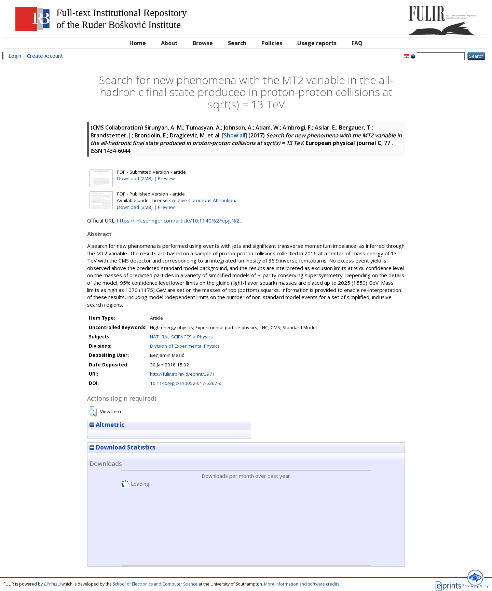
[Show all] (234, 135)
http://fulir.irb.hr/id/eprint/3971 (182, 374)
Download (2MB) (135, 178)
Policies (271, 43)
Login (15, 55)
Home (137, 43)
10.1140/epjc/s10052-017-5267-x (185, 383)
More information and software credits (301, 584)
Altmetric (107, 425)
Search (237, 43)
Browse (203, 43)
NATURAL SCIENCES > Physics (181, 337)
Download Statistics (122, 447)
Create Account (45, 55)
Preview (166, 178)
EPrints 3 (52, 584)
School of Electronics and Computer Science (155, 584)
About (169, 43)
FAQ (357, 43)
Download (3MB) (135, 207)
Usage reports (317, 43)
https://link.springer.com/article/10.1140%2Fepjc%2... (179, 220)
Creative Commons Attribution (202, 200)
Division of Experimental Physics (185, 346)
